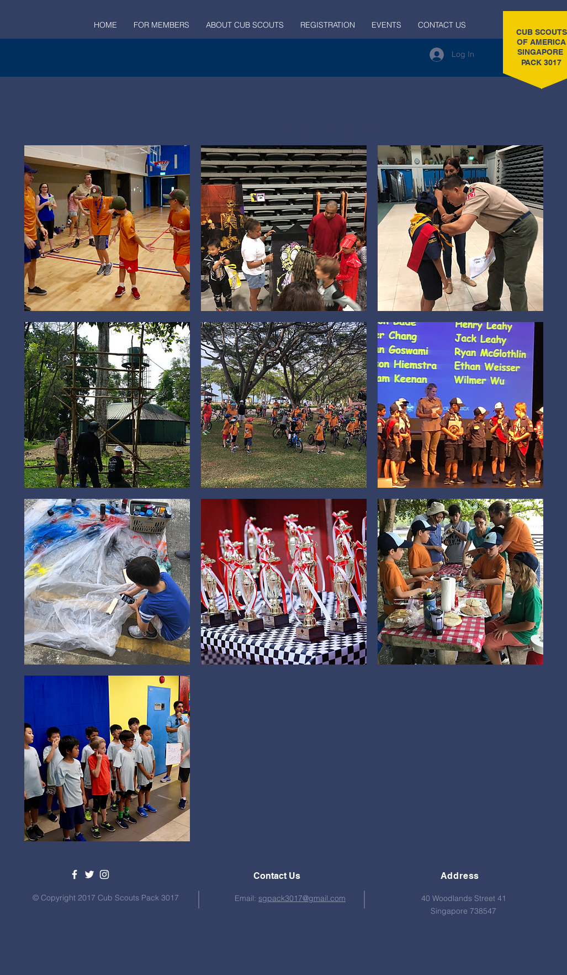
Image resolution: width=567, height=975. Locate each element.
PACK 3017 (541, 62)
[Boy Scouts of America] (89, 874)
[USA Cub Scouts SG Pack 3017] (74, 874)
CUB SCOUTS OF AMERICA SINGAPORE (541, 42)
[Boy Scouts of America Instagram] (104, 874)
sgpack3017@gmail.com (302, 898)
